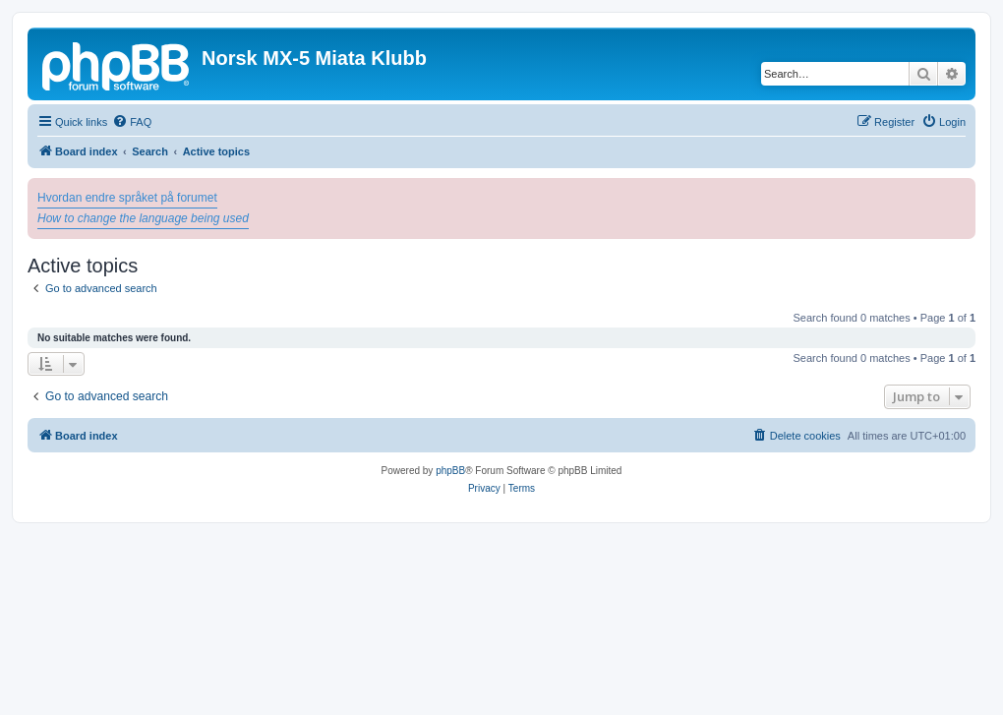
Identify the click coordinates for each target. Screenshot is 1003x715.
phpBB (450, 470)
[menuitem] (131, 122)
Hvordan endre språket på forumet (127, 198)
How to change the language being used (143, 218)
